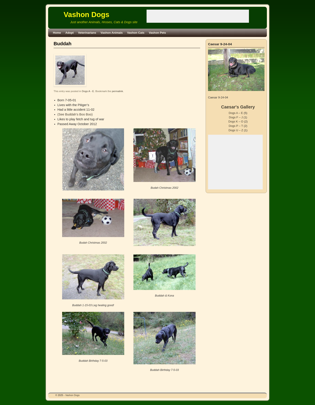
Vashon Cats (135, 32)
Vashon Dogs (86, 14)
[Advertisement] (198, 16)
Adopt (69, 32)
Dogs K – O (235, 121)
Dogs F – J (236, 117)
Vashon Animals (112, 32)
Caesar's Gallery (238, 107)
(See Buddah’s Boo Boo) (75, 114)
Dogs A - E (88, 91)
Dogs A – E (236, 113)
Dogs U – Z (236, 130)
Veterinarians (87, 32)
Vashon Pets (157, 32)
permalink (117, 91)
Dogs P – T (236, 125)
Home (57, 32)
